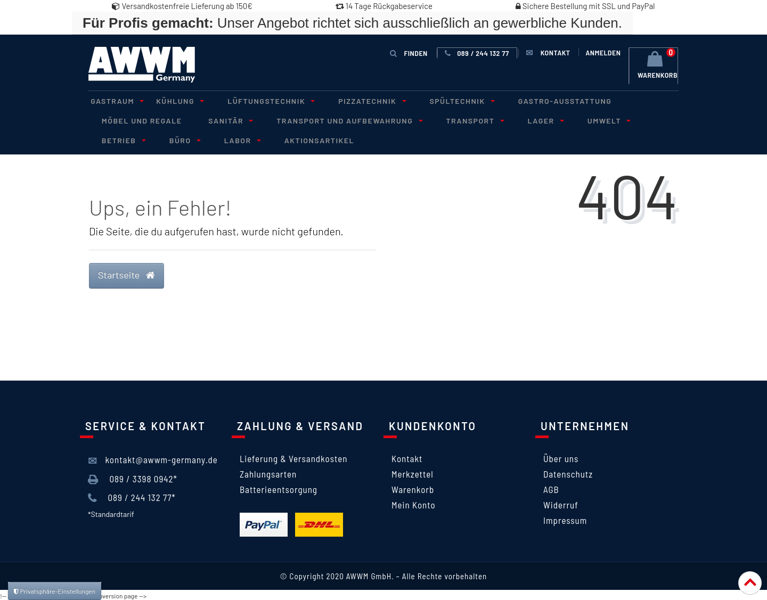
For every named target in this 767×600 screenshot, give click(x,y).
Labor (166, 138)
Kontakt (406, 456)
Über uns (560, 456)
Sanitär (222, 119)
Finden (409, 52)
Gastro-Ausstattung (539, 100)
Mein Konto (413, 503)
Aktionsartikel (239, 138)
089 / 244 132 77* (132, 496)
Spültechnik (440, 100)
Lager (522, 119)
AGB (551, 487)
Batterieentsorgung (278, 487)
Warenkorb (412, 487)
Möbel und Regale (139, 119)
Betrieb (643, 119)
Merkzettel (412, 472)
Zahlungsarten (268, 472)
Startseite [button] (126, 273)
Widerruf (560, 503)
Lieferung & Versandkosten (293, 456)
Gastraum (113, 100)
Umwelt (581, 119)
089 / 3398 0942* (132, 477)
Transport (456, 119)
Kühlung (171, 100)
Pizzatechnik (354, 100)
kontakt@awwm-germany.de (153, 459)
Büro (113, 138)
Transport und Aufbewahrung (336, 119)
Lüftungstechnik (258, 100)
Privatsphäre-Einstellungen (54, 591)
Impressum (565, 518)
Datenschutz (568, 472)
